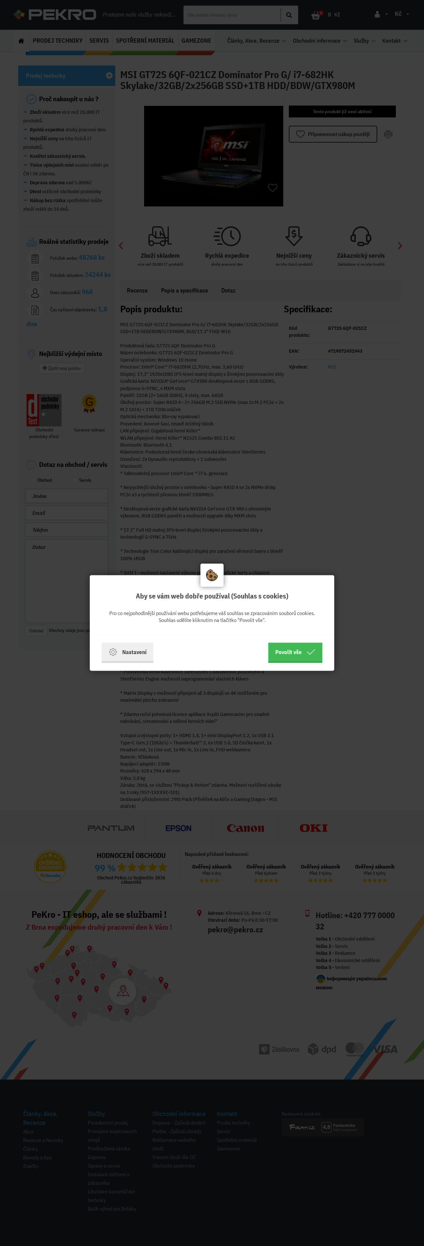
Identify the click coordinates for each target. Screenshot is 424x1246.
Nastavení (127, 652)
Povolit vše (295, 652)
